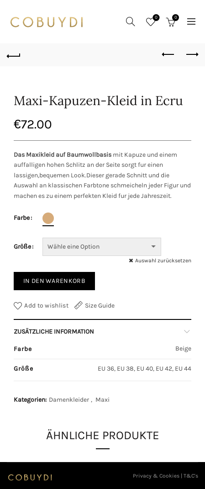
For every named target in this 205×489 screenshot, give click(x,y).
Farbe (22, 218)
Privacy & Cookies (156, 476)
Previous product (168, 54)
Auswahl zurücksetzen (163, 260)
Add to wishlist (46, 305)
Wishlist (155, 18)
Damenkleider (69, 400)
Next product (191, 54)
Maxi (102, 400)
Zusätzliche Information (54, 331)
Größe (22, 246)
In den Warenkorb (54, 281)
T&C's (191, 476)
